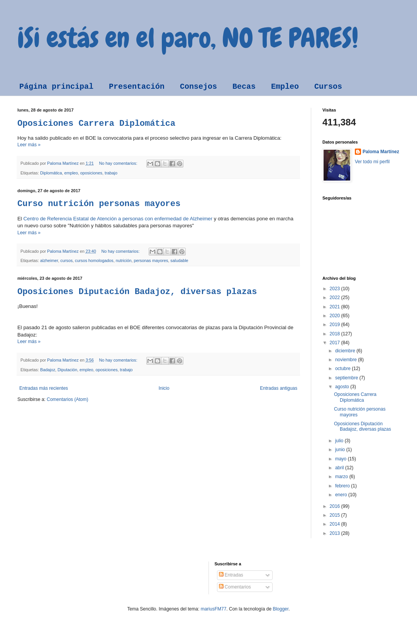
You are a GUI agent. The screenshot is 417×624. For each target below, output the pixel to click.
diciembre (345, 350)
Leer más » (29, 144)
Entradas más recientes (43, 388)
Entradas (231, 575)
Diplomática (51, 173)
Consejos (198, 86)
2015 (335, 515)
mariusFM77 (214, 609)
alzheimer (49, 260)
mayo (341, 459)
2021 (335, 306)
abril (340, 467)
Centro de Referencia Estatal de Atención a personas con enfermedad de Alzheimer (117, 219)
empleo (71, 173)
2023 (335, 288)
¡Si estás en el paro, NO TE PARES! (187, 37)
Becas (244, 86)
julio (340, 440)
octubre (343, 368)
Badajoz (47, 369)
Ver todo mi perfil (372, 161)
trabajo (111, 173)
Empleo (285, 86)
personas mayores (151, 260)
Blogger (280, 609)
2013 (335, 533)
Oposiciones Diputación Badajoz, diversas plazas (137, 292)
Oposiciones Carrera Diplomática (96, 124)
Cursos (328, 86)
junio (340, 449)
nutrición (124, 260)
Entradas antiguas (278, 388)
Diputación (67, 369)
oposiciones (91, 173)
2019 (335, 324)
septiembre (347, 377)
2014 (335, 524)
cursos (66, 260)
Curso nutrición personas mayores (98, 204)
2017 (335, 342)
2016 (335, 506)
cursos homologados (94, 260)
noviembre (346, 359)
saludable (179, 260)
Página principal (56, 86)
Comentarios (235, 587)
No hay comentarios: (118, 163)
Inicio (164, 388)
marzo (342, 476)
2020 (335, 315)
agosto (342, 386)
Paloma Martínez (381, 151)
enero (341, 494)
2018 (335, 334)
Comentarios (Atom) (67, 399)
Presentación (136, 86)
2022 (335, 297)
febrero (343, 486)
